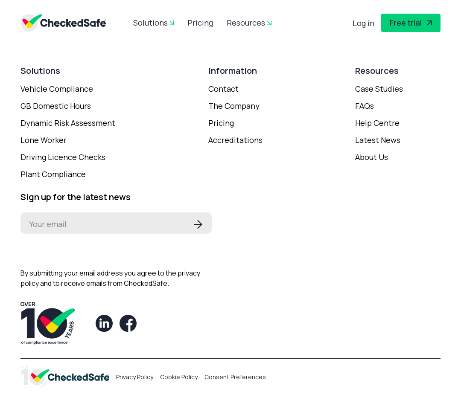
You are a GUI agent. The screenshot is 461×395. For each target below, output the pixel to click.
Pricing (200, 22)
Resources (246, 22)
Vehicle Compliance (56, 89)
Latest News (377, 140)
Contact (223, 89)
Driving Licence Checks (62, 157)
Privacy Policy (134, 377)
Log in (363, 23)
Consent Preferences (235, 377)
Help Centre (377, 123)
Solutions (150, 22)
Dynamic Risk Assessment (67, 123)
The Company (234, 106)
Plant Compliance (53, 174)
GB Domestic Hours (55, 106)
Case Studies (379, 89)
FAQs (364, 106)
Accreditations (235, 140)
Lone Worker (43, 140)
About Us (371, 157)
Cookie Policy (179, 377)
